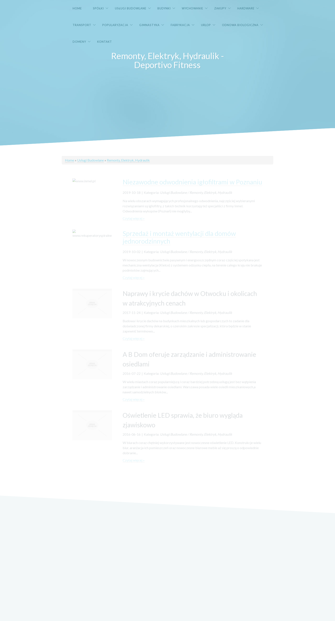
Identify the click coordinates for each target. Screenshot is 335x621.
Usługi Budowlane (90, 160)
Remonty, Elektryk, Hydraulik (128, 160)
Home (69, 160)
